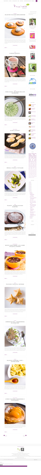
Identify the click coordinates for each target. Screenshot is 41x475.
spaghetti (35, 161)
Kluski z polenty (15, 130)
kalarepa (31, 167)
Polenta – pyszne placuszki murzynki (15, 206)
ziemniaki (35, 159)
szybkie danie (33, 156)
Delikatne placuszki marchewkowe (15, 14)
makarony (30, 158)
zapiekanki (30, 159)
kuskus (32, 176)
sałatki (29, 157)
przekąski (32, 157)
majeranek (34, 176)
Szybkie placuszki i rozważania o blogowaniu (15, 399)
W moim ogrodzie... (15, 53)
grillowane (30, 160)
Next (24, 28)
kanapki (29, 175)
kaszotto (34, 167)
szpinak (15, 90)
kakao (15, 204)
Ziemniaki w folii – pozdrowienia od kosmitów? (15, 322)
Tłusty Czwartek (34, 168)
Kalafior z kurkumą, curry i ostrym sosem (15, 361)
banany (31, 169)
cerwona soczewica (30, 170)
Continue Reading (15, 45)
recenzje (31, 168)
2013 (30, 189)
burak (35, 169)
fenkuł (31, 166)
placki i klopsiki (15, 129)
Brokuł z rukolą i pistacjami (15, 168)
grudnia (31, 192)
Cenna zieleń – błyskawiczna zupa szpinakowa (15, 92)
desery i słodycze (32, 153)
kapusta (33, 161)
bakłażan (29, 169)
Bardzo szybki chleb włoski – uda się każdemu (33, 105)
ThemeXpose (8, 459)
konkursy (30, 156)
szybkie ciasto (34, 158)
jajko (32, 159)
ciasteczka (33, 170)
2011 (30, 191)
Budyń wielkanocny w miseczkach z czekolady (33, 134)
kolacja (34, 175)
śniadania (35, 157)
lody (32, 160)
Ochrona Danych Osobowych (20, 446)
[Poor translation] (2, 464)
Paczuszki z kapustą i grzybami (15, 284)
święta (31, 161)
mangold (29, 177)
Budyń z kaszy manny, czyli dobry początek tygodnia (15, 246)
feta (32, 166)
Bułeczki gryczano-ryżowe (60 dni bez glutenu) (33, 131)
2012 (30, 190)
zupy (35, 156)
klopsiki (32, 175)
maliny (35, 176)
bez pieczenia (33, 169)
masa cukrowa (31, 177)
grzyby (35, 166)
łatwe (33, 177)
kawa (30, 175)
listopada (31, 193)
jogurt (29, 167)
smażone (34, 155)
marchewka (15, 13)
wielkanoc (30, 161)
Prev (5, 28)
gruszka (34, 166)
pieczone (15, 320)
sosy (31, 158)
